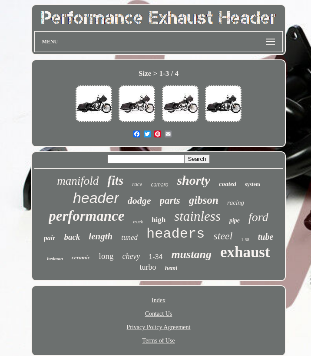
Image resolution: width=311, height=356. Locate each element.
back (72, 237)
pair (50, 238)
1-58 (245, 239)
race (137, 184)
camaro (159, 185)
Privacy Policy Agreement (159, 327)
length (100, 236)
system (252, 184)
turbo (148, 267)
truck (138, 221)
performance (86, 216)
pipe (234, 220)
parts (170, 200)
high (158, 220)
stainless (197, 216)
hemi (171, 268)
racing (235, 202)
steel (222, 236)
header (96, 197)
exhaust (245, 252)
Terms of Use (158, 340)
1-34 (155, 257)
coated (227, 183)
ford (258, 217)
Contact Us (158, 313)
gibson (203, 200)
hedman (55, 258)
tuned (129, 237)
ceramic (81, 257)
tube (266, 237)
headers (175, 234)
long (106, 256)
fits (115, 180)
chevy (131, 256)
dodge (139, 200)
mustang (191, 254)
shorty (193, 180)
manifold (78, 180)
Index (158, 300)
